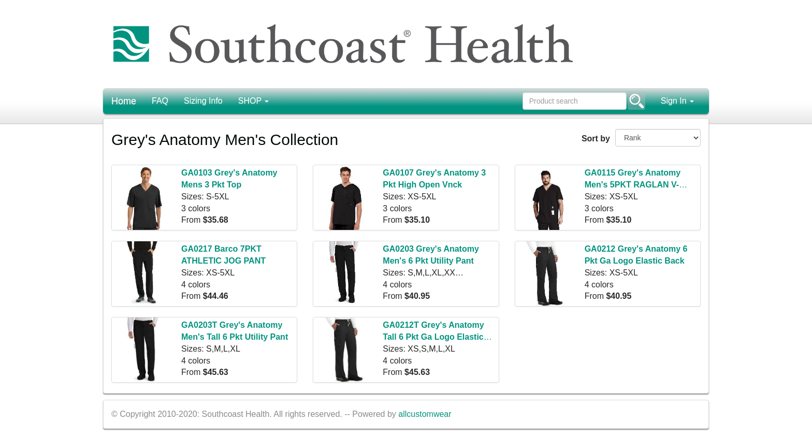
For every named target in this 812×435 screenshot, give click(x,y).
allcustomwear (424, 414)
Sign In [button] (677, 100)
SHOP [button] (253, 100)
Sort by (594, 138)
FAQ (160, 100)
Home (123, 101)
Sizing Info (203, 100)
